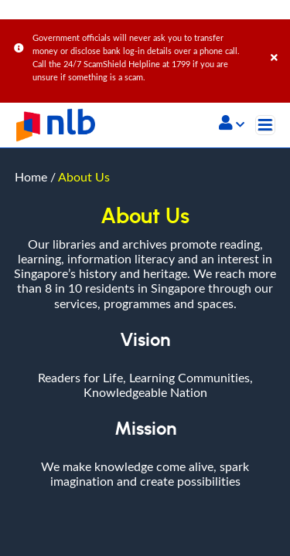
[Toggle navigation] (265, 125)
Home (31, 28)
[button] (231, 124)
